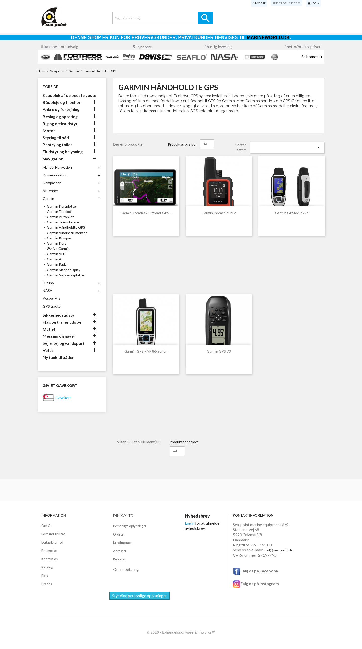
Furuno (48, 283)
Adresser (119, 551)
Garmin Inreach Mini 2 (219, 213)
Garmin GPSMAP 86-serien (145, 351)
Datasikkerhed (52, 542)
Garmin (48, 198)
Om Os (46, 526)
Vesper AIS (52, 298)
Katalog (47, 567)
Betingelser (49, 551)
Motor (49, 130)
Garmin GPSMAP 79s (291, 213)
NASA (47, 290)
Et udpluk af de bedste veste (69, 95)
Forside (50, 86)
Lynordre (259, 3)
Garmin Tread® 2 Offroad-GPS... (145, 213)
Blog (44, 576)
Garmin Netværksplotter (66, 275)
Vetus (48, 350)
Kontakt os (49, 559)
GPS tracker (52, 306)
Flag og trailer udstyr (62, 322)
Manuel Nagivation (57, 167)
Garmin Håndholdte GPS (66, 227)
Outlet (49, 329)
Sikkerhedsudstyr (59, 315)
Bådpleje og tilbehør (62, 102)
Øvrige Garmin (58, 248)
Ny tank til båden (58, 357)
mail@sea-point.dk (278, 550)
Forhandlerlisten (53, 534)
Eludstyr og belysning (63, 151)
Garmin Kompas (59, 238)
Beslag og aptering (60, 116)
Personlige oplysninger (129, 526)
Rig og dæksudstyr (60, 123)
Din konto (123, 515)
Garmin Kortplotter (62, 206)
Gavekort (63, 398)
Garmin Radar (57, 264)
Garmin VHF (56, 254)
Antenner (50, 190)
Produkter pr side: (182, 144)
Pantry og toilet (57, 144)
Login (189, 523)
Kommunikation (55, 175)
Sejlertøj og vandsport (64, 343)
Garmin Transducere (63, 222)
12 (205, 143)
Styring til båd (56, 137)
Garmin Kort (56, 243)
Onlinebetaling (126, 569)
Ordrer (118, 534)
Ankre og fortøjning (61, 109)
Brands (46, 584)
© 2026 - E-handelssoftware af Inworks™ (181, 632)
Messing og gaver (59, 336)
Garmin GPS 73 (219, 351)
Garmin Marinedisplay (63, 270)
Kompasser (52, 183)
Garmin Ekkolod (59, 211)
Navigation (53, 158)
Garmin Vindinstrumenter (67, 233)
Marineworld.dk (268, 37)
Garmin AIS (56, 259)
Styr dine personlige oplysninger (139, 595)
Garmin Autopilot (60, 217)
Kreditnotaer (122, 543)
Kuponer (119, 559)
